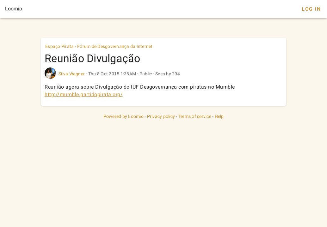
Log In (311, 9)
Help (219, 116)
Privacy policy (161, 116)
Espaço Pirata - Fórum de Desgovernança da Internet (99, 46)
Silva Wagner (72, 73)
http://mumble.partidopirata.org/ (84, 94)
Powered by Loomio (123, 116)
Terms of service (194, 116)
